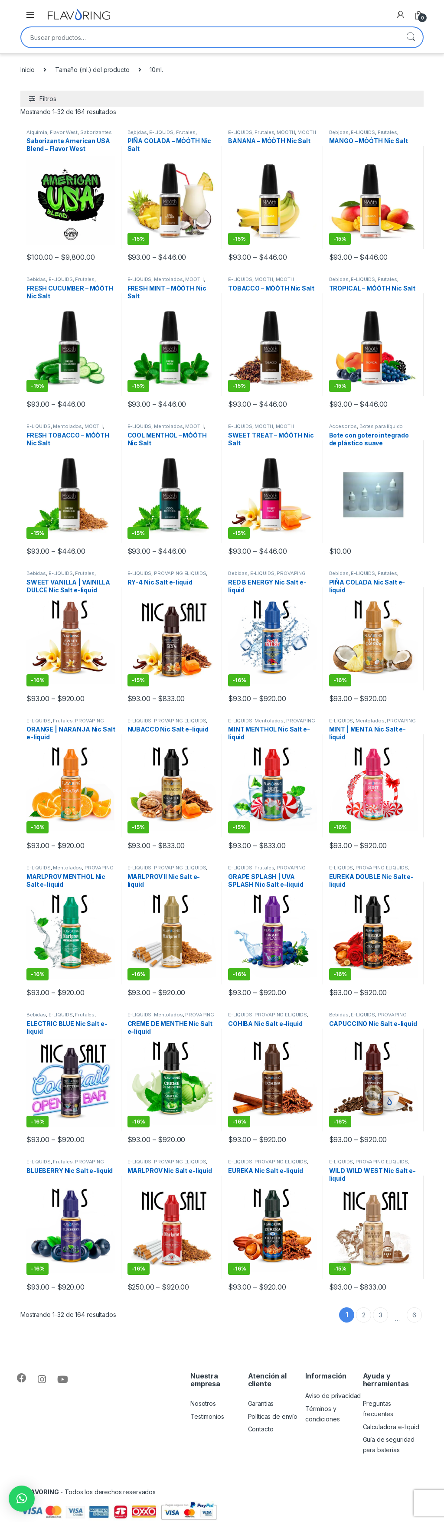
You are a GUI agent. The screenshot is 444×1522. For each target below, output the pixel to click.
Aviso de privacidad (333, 1395)
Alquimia (36, 132)
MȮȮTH (286, 132)
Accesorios (343, 426)
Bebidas (137, 132)
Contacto (261, 1429)
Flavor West (64, 132)
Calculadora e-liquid (391, 1427)
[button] (22, 1499)
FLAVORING (41, 1492)
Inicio (27, 69)
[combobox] (209, 37)
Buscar (410, 37)
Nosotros (203, 1403)
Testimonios (207, 1416)
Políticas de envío (272, 1416)
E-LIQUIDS (161, 132)
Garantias (261, 1403)
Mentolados (168, 279)
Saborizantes (96, 132)
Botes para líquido (381, 426)
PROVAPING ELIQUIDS (180, 573)
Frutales (186, 132)
